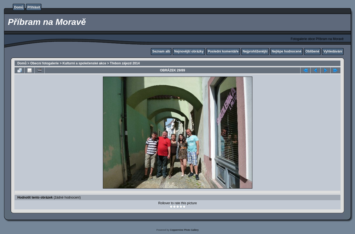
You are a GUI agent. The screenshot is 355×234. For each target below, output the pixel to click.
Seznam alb (161, 51)
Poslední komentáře (223, 51)
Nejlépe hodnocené (286, 51)
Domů (18, 7)
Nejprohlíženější (255, 51)
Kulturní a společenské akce (84, 63)
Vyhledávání (332, 51)
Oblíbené (312, 51)
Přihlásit (33, 7)
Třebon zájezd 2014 (125, 63)
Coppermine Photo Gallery (184, 230)
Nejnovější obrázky (189, 51)
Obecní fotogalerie (44, 63)
